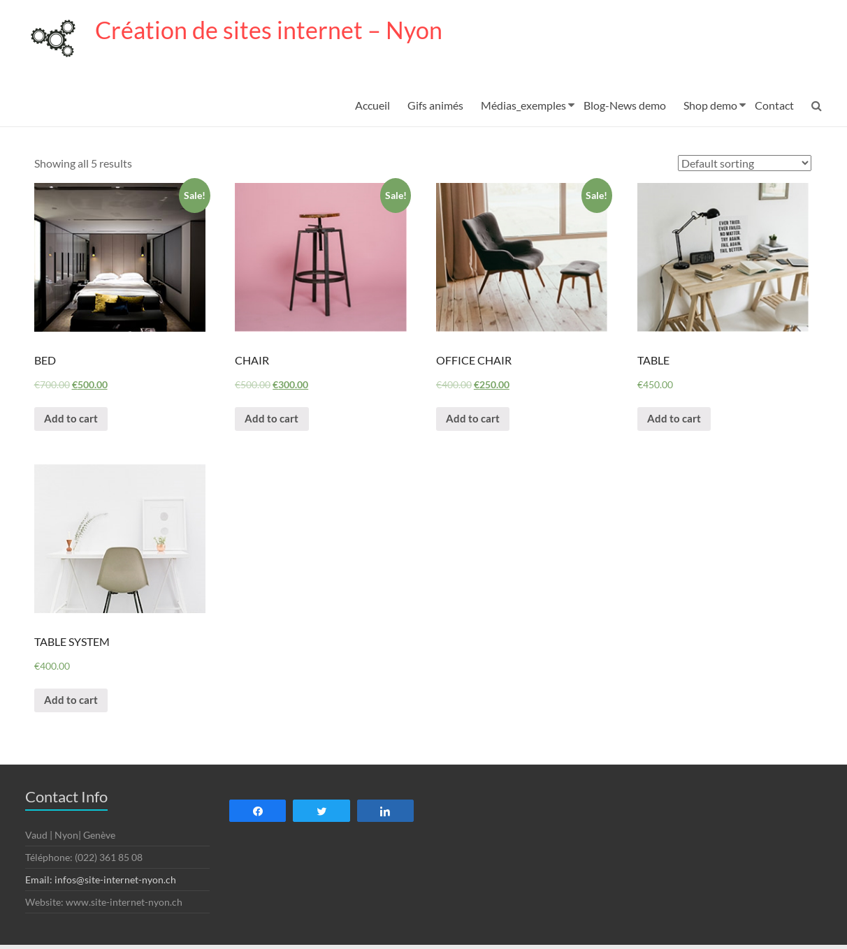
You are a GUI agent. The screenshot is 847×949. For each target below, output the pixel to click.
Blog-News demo (625, 105)
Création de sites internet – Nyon (276, 30)
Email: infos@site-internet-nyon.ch (100, 884)
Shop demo (710, 105)
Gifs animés (435, 105)
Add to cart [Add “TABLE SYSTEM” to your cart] (73, 703)
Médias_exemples (523, 105)
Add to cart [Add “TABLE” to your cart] (676, 420)
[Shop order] (744, 164)
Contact (774, 105)
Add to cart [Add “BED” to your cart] (73, 420)
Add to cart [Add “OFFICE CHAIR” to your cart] (474, 420)
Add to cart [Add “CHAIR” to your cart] (273, 420)
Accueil (372, 105)
